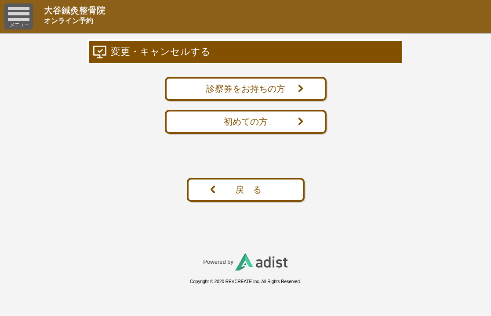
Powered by (245, 262)
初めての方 (246, 121)
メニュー (18, 16)
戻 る (248, 189)
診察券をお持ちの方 (245, 88)
